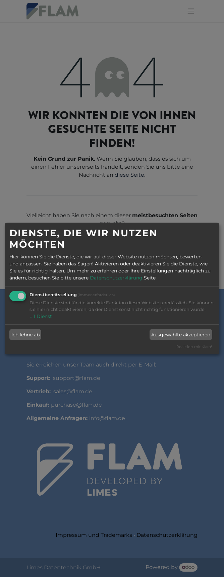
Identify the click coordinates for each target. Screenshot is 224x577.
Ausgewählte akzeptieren (180, 334)
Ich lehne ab (25, 334)
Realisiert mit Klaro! (194, 346)
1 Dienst (41, 316)
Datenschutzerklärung (116, 278)
